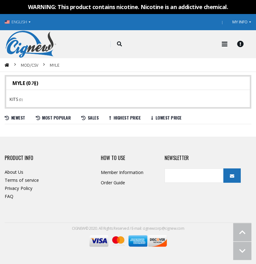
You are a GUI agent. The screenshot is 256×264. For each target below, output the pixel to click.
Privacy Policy (18, 188)
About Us (14, 172)
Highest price (125, 117)
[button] (119, 44)
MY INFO (240, 22)
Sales (90, 117)
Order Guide (113, 183)
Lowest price (166, 117)
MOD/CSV (29, 65)
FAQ (9, 196)
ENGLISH (16, 22)
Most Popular (53, 117)
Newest (15, 117)
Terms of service (22, 180)
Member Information (122, 172)
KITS (14, 99)
